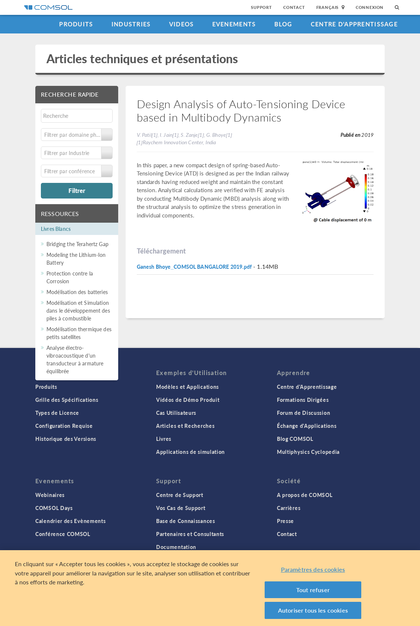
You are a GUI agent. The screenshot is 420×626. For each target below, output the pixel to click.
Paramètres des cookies (313, 572)
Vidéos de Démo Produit (187, 399)
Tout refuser (313, 592)
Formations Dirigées (303, 399)
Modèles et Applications (187, 386)
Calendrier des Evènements (70, 521)
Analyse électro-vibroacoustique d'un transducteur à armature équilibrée (74, 359)
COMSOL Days (54, 508)
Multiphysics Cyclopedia (308, 451)
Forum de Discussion (303, 412)
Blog (283, 24)
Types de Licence (57, 412)
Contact (294, 7)
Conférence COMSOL (62, 534)
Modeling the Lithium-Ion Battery (76, 258)
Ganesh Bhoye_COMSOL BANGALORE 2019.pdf (194, 266)
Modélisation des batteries (77, 292)
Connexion (370, 7)
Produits (76, 24)
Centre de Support (179, 494)
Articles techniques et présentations (142, 58)
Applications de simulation (190, 451)
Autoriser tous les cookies (313, 613)
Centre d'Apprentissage (354, 24)
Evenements (234, 24)
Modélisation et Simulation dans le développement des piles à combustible (78, 310)
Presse (285, 521)
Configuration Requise (64, 425)
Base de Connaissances (185, 521)
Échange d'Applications (306, 425)
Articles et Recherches (185, 425)
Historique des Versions (65, 438)
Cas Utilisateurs (176, 412)
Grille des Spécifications (66, 399)
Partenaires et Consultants (190, 534)
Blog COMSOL (295, 438)
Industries (131, 24)
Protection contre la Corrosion (69, 277)
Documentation (176, 547)
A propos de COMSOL (305, 494)
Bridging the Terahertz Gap (77, 244)
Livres (163, 438)
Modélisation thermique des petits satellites (79, 333)
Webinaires (50, 494)
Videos (181, 24)
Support (261, 7)
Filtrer (76, 190)
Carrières (288, 508)
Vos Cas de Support (181, 508)
